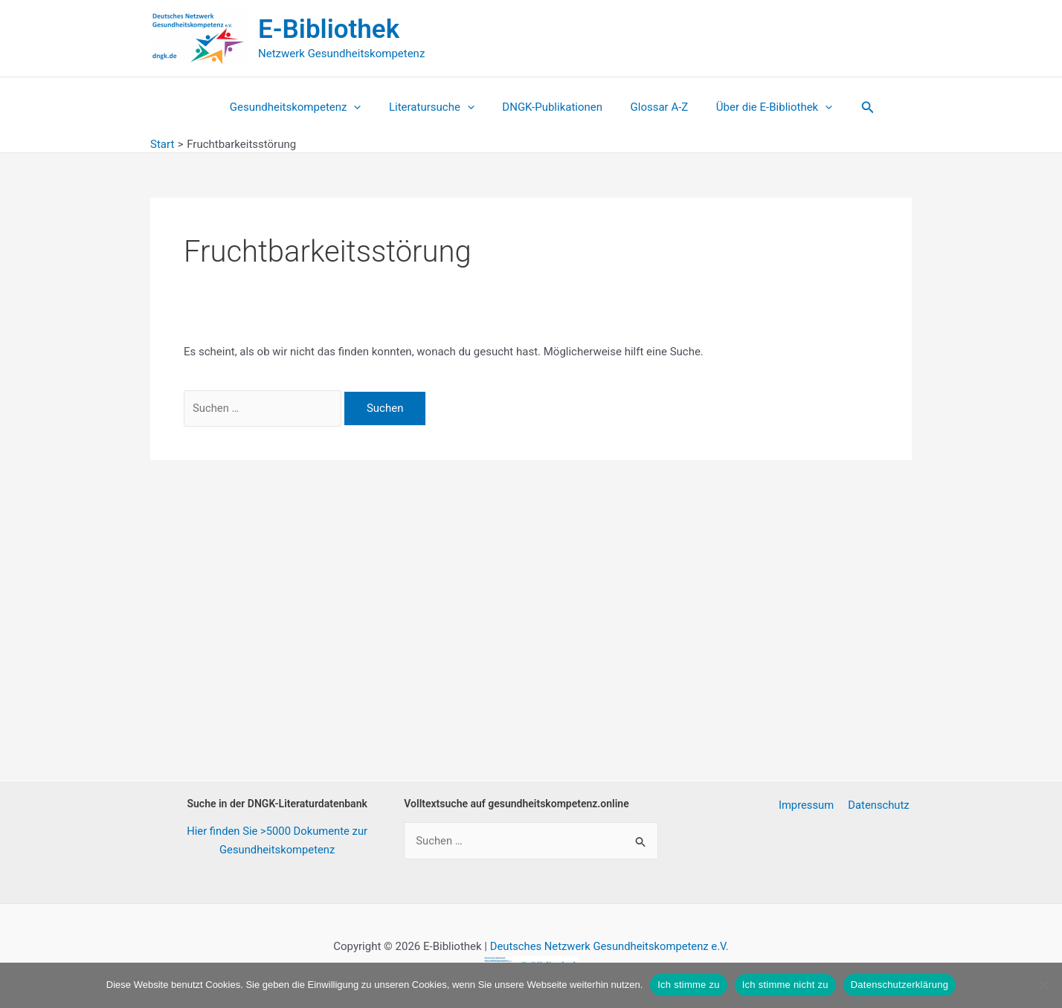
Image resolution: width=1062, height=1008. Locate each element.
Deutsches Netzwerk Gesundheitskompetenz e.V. (609, 946)
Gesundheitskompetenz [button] (307, 107)
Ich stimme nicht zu (785, 984)
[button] (365, 107)
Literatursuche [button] (437, 107)
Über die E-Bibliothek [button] (763, 107)
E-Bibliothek (328, 29)
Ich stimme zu (688, 984)
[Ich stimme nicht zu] (1043, 985)
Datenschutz (880, 805)
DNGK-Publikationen (552, 107)
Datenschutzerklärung (899, 984)
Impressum (810, 805)
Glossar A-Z (654, 107)
